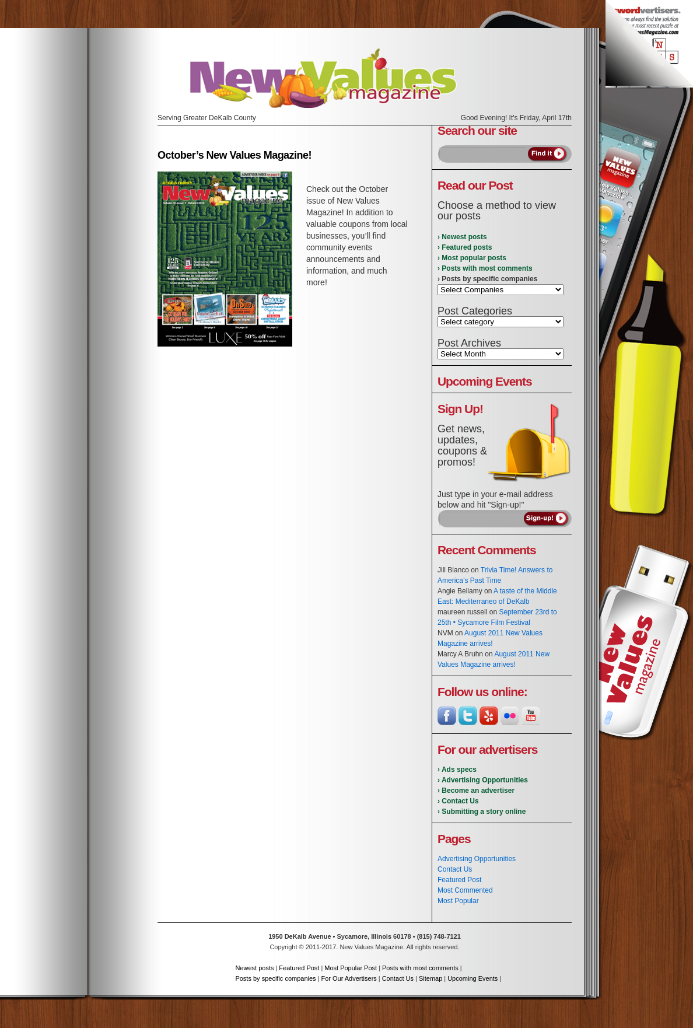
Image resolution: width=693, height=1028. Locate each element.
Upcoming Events (472, 978)
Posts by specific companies (275, 978)
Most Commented (465, 890)
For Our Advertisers (348, 978)
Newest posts (254, 967)
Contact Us (455, 869)
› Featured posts (465, 247)
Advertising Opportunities (477, 859)
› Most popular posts (472, 258)
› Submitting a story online (482, 811)
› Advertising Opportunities (483, 780)
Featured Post (459, 880)
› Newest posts (462, 237)
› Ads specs (457, 769)
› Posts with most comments (485, 268)
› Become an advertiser (476, 790)
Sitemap (430, 978)
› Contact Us (458, 801)
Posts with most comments (420, 967)
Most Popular (458, 901)
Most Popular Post (350, 967)
